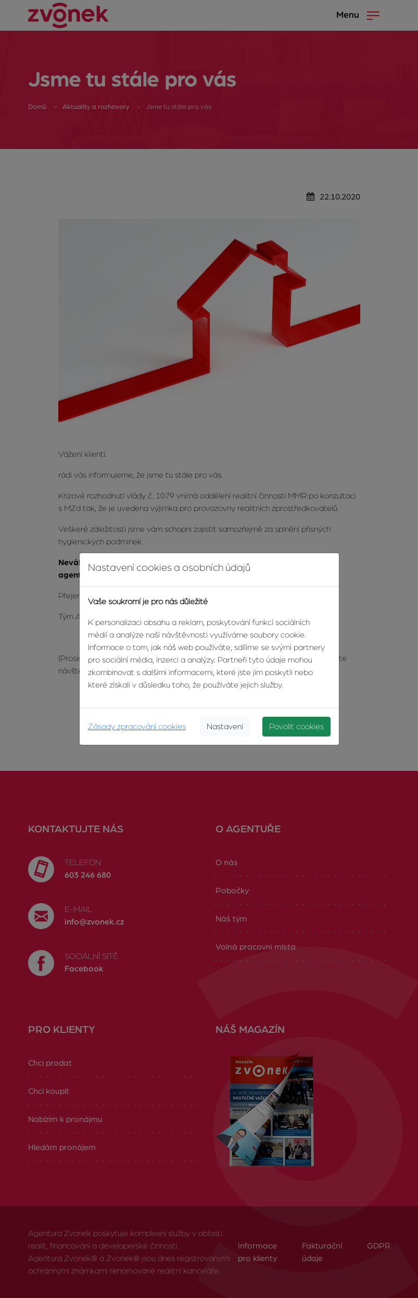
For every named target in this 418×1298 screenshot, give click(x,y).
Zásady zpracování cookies (137, 726)
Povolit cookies (296, 726)
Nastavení (225, 726)
